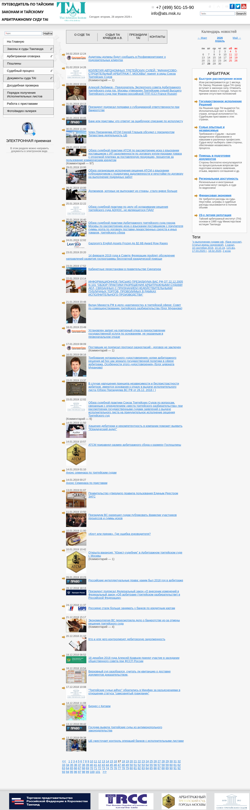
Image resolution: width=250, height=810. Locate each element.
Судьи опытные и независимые (212, 128)
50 (131, 765)
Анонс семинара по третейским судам (91, 472)
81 (135, 768)
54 (147, 765)
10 (91, 761)
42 (99, 765)
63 (63, 768)
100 (92, 771)
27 (159, 761)
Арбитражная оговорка (23, 56)
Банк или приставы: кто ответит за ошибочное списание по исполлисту (135, 121)
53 (143, 765)
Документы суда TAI (21, 78)
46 (115, 765)
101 (98, 771)
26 (155, 761)
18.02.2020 (214, 250)
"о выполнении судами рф (208, 241)
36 (75, 765)
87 (159, 768)
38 (83, 765)
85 (151, 768)
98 (83, 771)
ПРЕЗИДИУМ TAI (138, 36)
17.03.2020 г (199, 250)
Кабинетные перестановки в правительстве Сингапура (124, 269)
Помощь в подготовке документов (214, 157)
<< (64, 761)
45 (111, 765)
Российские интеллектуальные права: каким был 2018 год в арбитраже (135, 580)
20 (131, 761)
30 (171, 761)
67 (79, 768)
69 (87, 768)
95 (71, 771)
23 (143, 761)
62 (179, 765)
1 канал (229, 244)
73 (103, 768)
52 (139, 765)
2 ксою (227, 250)
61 (175, 765)
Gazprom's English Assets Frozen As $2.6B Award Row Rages (128, 243)
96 (75, 771)
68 (83, 768)
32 (179, 761)
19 (127, 761)
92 (179, 768)
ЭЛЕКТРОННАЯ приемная (29, 141)
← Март (202, 37)
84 (147, 768)
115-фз (230, 247)
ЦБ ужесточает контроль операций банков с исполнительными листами (136, 740)
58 (163, 765)
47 (119, 765)
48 (123, 765)
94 (67, 771)
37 (79, 765)
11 (95, 761)
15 (111, 761)
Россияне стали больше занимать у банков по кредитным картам (131, 608)
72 (99, 768)
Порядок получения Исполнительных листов (24, 94)
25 (151, 761)
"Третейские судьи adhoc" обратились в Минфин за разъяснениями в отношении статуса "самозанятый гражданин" (134, 691)
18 (123, 761)
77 (119, 768)
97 (79, 771)
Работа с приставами (22, 103)
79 (127, 768)
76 (115, 768)
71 (95, 768)
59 (167, 765)
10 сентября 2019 (202, 247)
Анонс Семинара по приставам (86, 483)
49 (127, 765)
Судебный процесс (20, 70)
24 (147, 761)
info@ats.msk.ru (165, 13)
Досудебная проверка (23, 85)
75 (111, 768)
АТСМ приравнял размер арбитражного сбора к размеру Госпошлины (134, 444)
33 (63, 765)
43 (103, 765)
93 (63, 771)
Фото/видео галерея (21, 111)
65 (71, 768)
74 (107, 768)
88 (163, 768)
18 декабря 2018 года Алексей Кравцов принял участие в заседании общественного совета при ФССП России (133, 659)
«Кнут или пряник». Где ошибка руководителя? (119, 533)
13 (103, 761)
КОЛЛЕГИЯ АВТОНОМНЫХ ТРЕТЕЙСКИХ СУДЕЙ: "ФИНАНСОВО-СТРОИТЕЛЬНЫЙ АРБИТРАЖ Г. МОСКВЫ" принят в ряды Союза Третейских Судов (132, 74)
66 (75, 768)
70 (91, 768)
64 (67, 768)
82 (139, 768)
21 (135, 761)
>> (105, 772)
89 (167, 768)
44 (107, 765)
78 (123, 768)
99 (87, 771)
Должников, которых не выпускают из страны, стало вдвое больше (132, 191)
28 (163, 761)
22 (139, 761)
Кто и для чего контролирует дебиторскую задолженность (126, 639)
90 (171, 768)
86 (155, 768)
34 (67, 765)
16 (115, 761)
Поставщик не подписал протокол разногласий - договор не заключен (134, 347)
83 (143, 768)
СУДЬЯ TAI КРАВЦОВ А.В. (112, 36)
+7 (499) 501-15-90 (175, 7)
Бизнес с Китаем (99, 706)
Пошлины (14, 63)
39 (87, 765)
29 (167, 761)
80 (131, 768)
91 (175, 768)
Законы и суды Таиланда (25, 49)
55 (151, 765)
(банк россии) (233, 241)
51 (135, 765)
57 (159, 765)
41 (95, 765)
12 (99, 761)
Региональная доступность (218, 178)
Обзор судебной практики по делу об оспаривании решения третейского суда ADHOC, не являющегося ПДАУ (128, 208)
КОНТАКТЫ (157, 36)
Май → (237, 37)
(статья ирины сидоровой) (208, 244)
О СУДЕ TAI (82, 34)
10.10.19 (220, 247)
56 (155, 765)
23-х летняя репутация (215, 215)
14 (107, 761)
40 (91, 765)
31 (175, 761)
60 (171, 765)
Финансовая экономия (215, 195)
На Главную (15, 41)
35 (71, 765)
